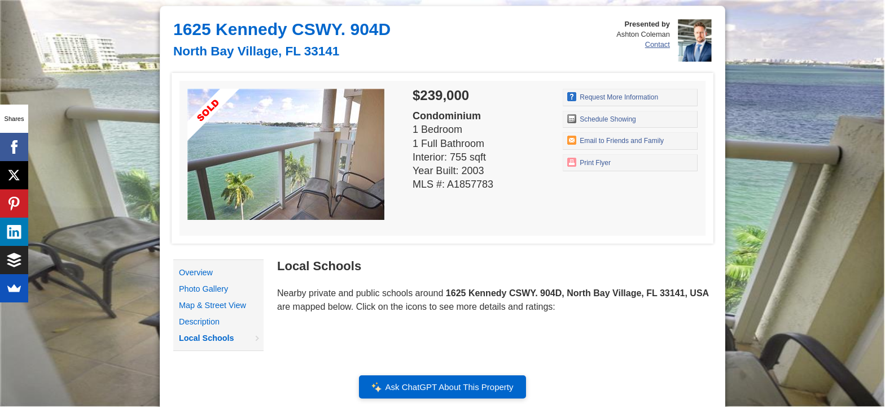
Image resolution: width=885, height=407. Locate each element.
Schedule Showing (601, 118)
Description (199, 321)
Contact (657, 44)
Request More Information (612, 96)
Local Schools (206, 338)
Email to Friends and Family (615, 140)
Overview (196, 272)
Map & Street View (212, 305)
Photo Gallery (203, 288)
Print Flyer (589, 162)
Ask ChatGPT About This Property (442, 387)
